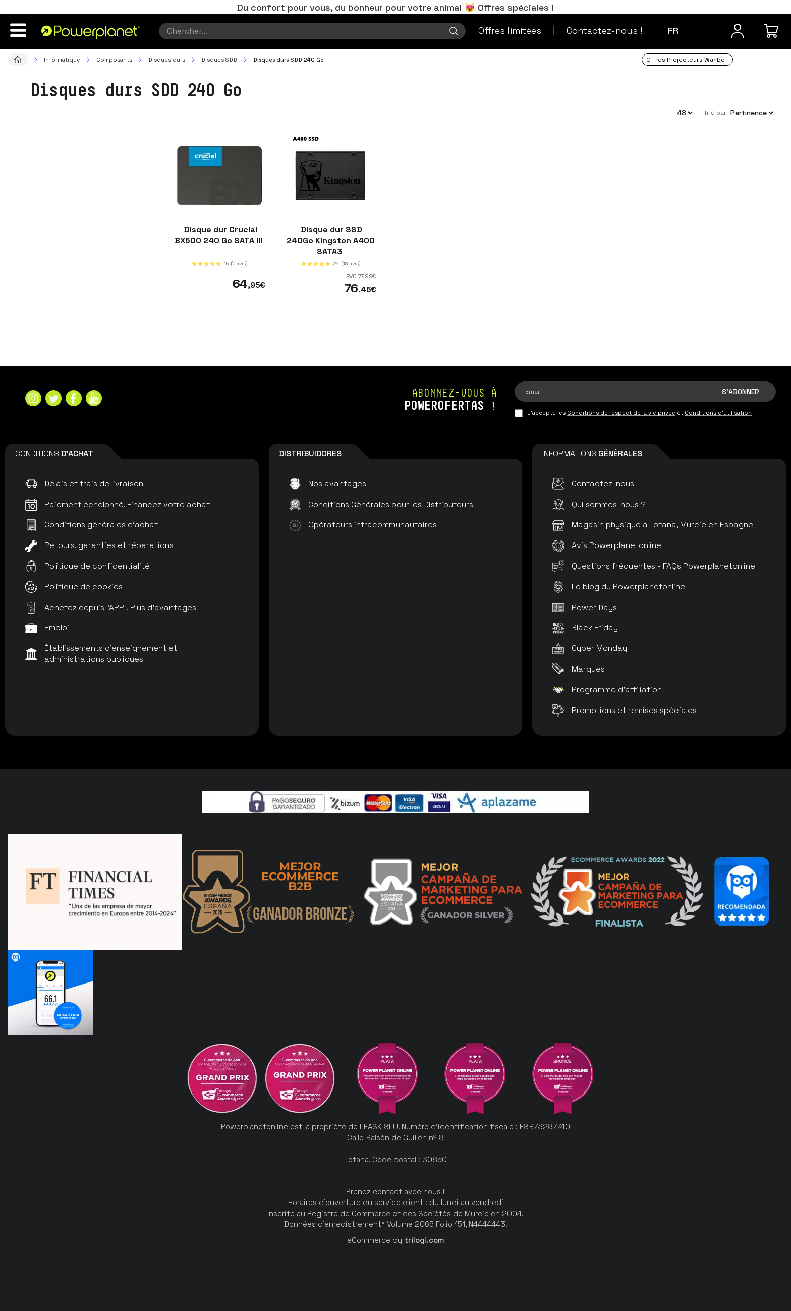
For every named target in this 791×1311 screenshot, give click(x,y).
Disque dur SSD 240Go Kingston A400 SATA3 (331, 240)
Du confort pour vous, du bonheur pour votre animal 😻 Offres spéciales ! (395, 7)
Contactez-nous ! (604, 30)
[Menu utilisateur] (737, 31)
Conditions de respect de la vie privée (621, 412)
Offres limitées (509, 30)
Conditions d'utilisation (718, 412)
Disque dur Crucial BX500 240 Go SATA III (219, 235)
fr (673, 30)
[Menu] (18, 30)
